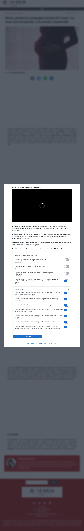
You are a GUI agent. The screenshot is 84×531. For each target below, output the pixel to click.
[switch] (66, 259)
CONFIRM (27, 336)
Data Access (42, 343)
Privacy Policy (53, 343)
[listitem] (42, 255)
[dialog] (42, 265)
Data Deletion (31, 343)
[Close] (76, 188)
